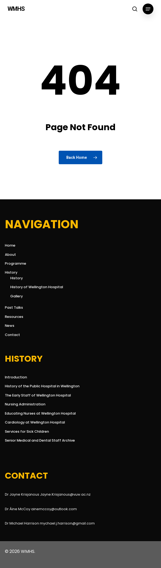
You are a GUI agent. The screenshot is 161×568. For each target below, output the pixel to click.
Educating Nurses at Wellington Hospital (40, 413)
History (11, 272)
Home (10, 245)
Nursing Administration (25, 404)
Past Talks (14, 307)
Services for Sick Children (27, 431)
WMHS (16, 9)
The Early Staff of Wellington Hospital (38, 395)
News (9, 325)
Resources (14, 316)
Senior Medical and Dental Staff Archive (40, 440)
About (10, 254)
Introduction (16, 377)
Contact (12, 334)
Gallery (16, 296)
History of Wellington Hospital (36, 287)
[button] (148, 9)
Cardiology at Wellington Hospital (35, 422)
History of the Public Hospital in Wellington (42, 386)
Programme (15, 263)
